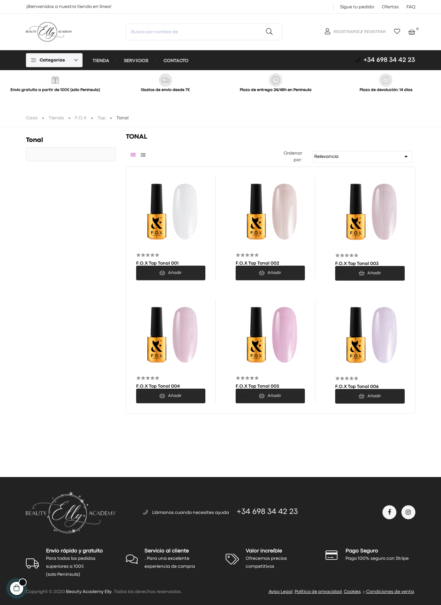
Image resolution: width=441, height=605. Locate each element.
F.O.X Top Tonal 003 (357, 264)
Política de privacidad (318, 592)
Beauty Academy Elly (88, 592)
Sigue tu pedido (357, 7)
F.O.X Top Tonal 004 (158, 386)
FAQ (410, 7)
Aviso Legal (281, 592)
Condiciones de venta (390, 592)
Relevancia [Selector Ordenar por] (362, 157)
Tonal (34, 140)
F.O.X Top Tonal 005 (257, 386)
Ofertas (390, 7)
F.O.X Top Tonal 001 (157, 263)
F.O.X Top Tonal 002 (257, 263)
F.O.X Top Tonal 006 (357, 387)
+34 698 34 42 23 (389, 60)
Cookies (352, 592)
